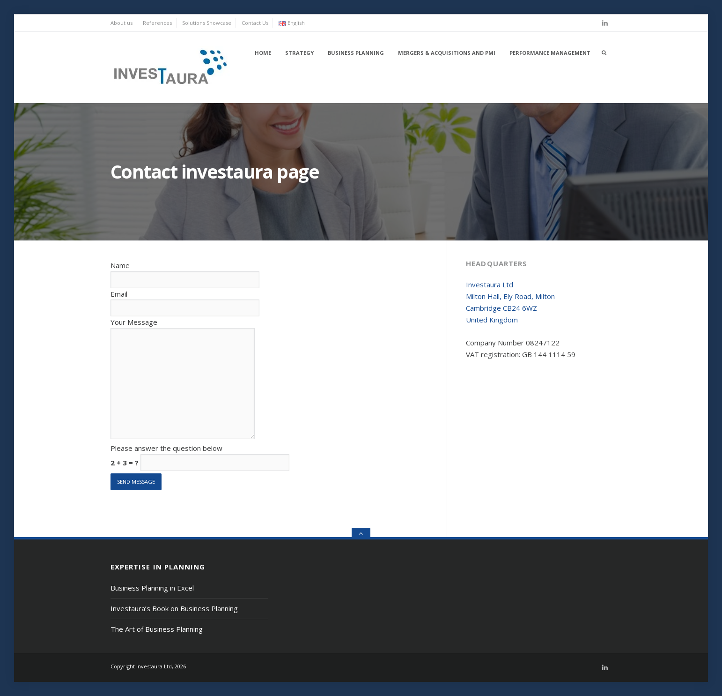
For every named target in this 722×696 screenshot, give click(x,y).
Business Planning (356, 52)
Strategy (299, 52)
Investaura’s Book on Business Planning (174, 608)
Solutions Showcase (206, 22)
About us (122, 22)
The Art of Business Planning (157, 629)
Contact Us (255, 22)
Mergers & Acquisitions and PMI (446, 52)
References (157, 22)
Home (263, 52)
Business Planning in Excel (152, 587)
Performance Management (549, 52)
